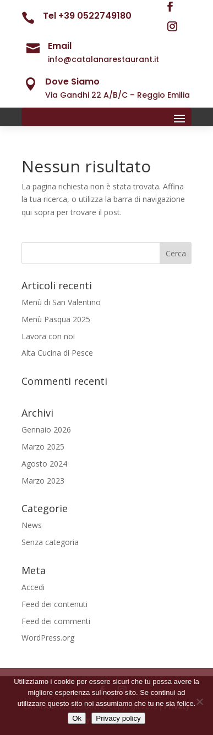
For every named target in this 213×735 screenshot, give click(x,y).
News (31, 525)
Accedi (33, 587)
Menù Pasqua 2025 (55, 319)
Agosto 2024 (44, 463)
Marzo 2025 (42, 446)
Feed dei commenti (55, 621)
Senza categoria (50, 542)
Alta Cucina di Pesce (57, 352)
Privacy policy (118, 718)
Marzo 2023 (42, 480)
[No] (199, 701)
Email (60, 46)
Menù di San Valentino (61, 302)
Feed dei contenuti (54, 604)
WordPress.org (47, 637)
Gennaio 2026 (46, 429)
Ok (76, 718)
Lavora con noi (48, 336)
